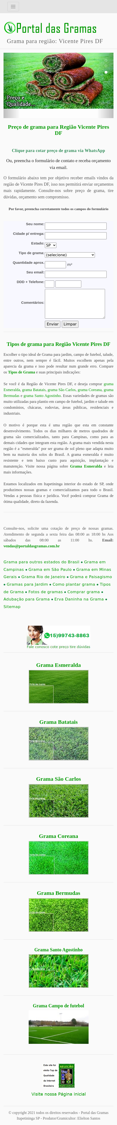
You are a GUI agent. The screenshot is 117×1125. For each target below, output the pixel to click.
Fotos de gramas (47, 592)
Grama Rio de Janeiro (45, 577)
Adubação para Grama (28, 599)
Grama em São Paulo (51, 569)
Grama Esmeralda (58, 665)
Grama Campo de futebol (58, 1005)
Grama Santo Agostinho (58, 949)
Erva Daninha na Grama (80, 599)
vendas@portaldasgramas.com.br (32, 546)
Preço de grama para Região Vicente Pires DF (58, 130)
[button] (12, 85)
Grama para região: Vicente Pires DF (55, 41)
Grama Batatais (58, 722)
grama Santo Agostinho (42, 395)
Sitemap (12, 607)
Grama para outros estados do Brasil (43, 562)
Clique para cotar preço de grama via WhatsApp (58, 150)
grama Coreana (90, 390)
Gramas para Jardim (29, 584)
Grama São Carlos (58, 779)
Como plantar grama (75, 584)
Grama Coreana (58, 836)
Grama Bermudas (58, 893)
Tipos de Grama (21, 372)
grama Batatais (34, 390)
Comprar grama (85, 592)
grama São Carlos (62, 390)
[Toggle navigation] (13, 6)
